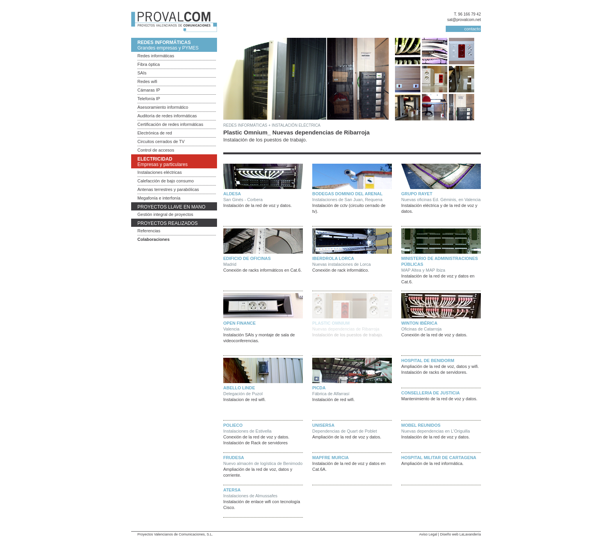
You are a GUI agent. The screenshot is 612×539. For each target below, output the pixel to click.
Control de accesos (155, 150)
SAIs (141, 73)
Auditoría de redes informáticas (167, 115)
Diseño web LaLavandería (460, 534)
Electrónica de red (154, 133)
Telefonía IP (148, 98)
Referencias (148, 230)
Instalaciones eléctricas (159, 172)
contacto (472, 29)
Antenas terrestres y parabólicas (168, 189)
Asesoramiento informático (162, 107)
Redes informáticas (155, 55)
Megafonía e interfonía (158, 198)
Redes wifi (147, 81)
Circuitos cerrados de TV (161, 141)
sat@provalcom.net (464, 20)
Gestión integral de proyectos (165, 214)
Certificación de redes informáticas (170, 124)
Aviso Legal (428, 534)
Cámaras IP (148, 90)
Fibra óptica (148, 64)
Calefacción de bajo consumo (165, 180)
